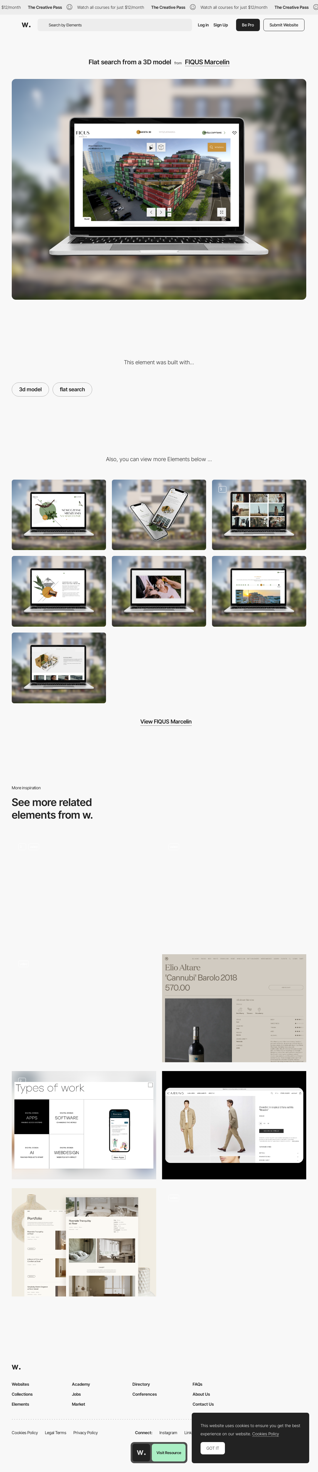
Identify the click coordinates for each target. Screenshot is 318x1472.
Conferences (144, 1394)
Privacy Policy (85, 1432)
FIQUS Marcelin (207, 62)
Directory (141, 1384)
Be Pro (248, 24)
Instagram (168, 1432)
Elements (20, 1404)
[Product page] (234, 1125)
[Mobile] (159, 515)
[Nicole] (84, 1008)
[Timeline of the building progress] (259, 591)
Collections (22, 1394)
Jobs (76, 1394)
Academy (81, 1384)
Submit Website (284, 24)
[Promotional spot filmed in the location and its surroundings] (159, 591)
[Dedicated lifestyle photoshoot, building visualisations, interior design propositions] (259, 515)
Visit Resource (169, 1452)
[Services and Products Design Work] (84, 1125)
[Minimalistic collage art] (59, 591)
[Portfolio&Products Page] (84, 1242)
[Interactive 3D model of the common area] (59, 668)
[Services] (234, 891)
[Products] (234, 1242)
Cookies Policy (25, 1432)
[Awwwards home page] (141, 1452)
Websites (20, 1384)
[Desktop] (59, 515)
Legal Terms (55, 1432)
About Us (201, 1394)
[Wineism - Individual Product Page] (234, 1008)
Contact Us (203, 1404)
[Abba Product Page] (84, 891)
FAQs (197, 1384)
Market (78, 1404)
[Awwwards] (26, 25)
